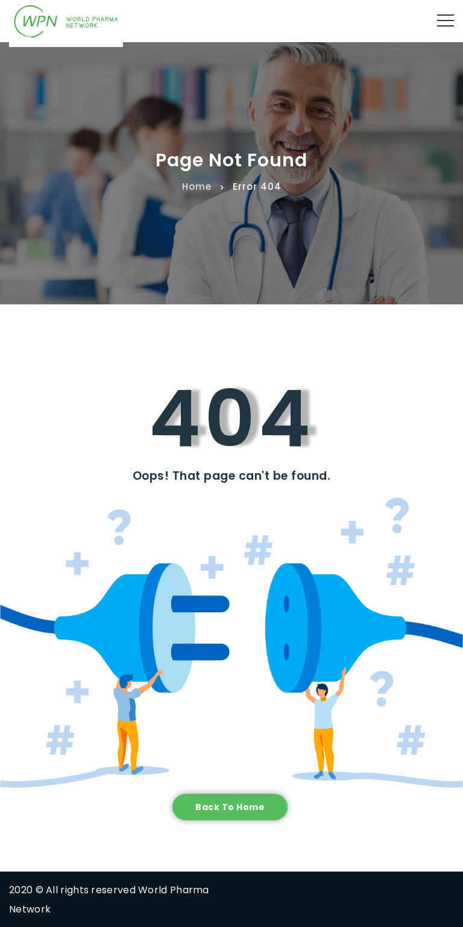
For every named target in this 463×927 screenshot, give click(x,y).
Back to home (230, 807)
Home (197, 186)
